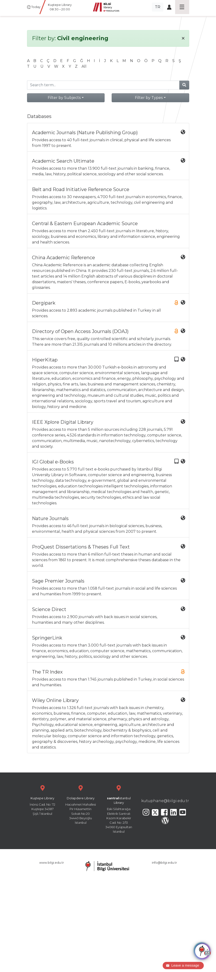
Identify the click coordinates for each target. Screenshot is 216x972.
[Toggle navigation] (182, 7)
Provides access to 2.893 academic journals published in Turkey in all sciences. (108, 309)
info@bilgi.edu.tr (164, 862)
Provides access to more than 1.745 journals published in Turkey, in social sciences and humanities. (108, 678)
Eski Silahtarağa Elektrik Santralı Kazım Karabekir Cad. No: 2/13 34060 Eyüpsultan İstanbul (118, 808)
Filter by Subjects (64, 97)
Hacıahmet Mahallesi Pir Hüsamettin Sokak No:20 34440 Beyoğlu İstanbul (80, 804)
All (84, 66)
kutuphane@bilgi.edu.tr (165, 801)
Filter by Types (149, 97)
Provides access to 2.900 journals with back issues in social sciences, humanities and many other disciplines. (108, 616)
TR (157, 7)
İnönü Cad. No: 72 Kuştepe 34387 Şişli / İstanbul (42, 799)
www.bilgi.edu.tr (51, 862)
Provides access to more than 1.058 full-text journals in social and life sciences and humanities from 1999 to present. (108, 587)
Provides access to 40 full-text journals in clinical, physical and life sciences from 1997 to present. (108, 139)
